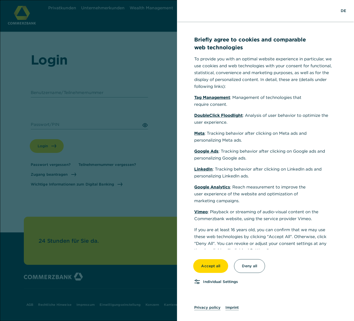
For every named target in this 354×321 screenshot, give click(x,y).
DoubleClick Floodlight (218, 115)
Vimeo (201, 211)
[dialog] (177, 160)
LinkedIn (203, 169)
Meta (199, 133)
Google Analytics (212, 187)
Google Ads (206, 151)
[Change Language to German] (343, 11)
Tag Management (212, 97)
